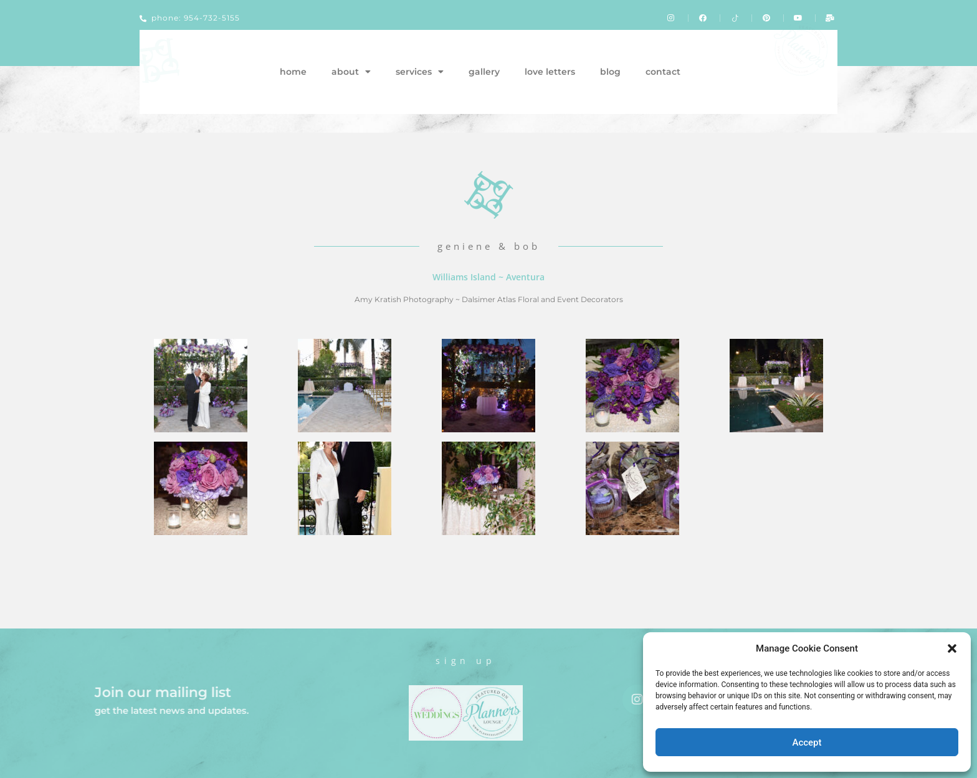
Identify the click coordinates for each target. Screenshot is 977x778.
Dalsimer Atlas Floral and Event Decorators (542, 299)
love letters (550, 71)
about (351, 71)
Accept (806, 742)
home (293, 71)
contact (663, 71)
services (420, 71)
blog (610, 71)
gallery (484, 71)
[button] (952, 648)
